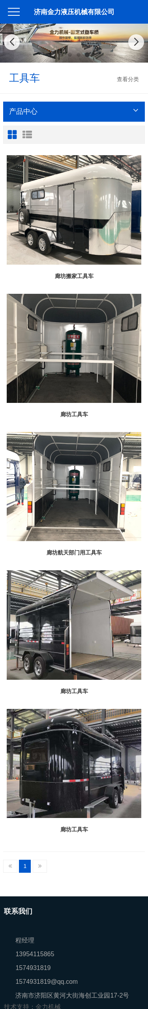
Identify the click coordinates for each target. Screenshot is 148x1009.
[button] (61, 55)
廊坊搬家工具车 (74, 276)
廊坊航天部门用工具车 (74, 552)
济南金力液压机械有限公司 (74, 12)
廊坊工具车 (74, 414)
